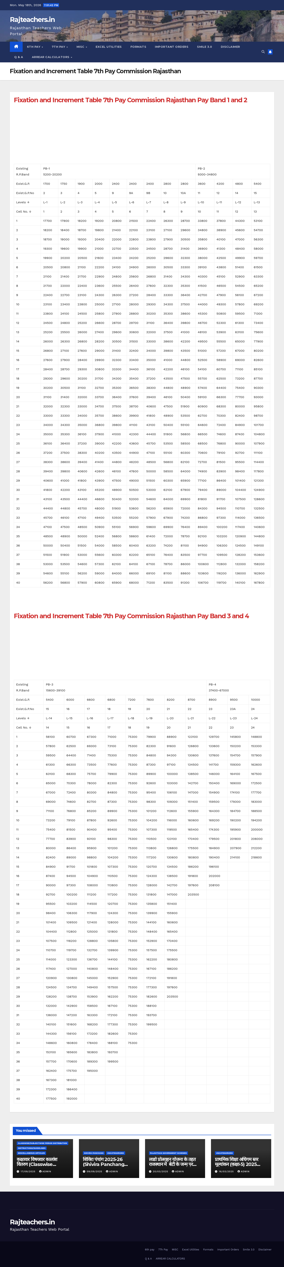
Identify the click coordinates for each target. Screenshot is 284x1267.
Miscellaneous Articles (31, 1153)
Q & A (18, 57)
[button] (263, 52)
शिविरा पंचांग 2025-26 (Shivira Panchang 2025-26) (103, 1164)
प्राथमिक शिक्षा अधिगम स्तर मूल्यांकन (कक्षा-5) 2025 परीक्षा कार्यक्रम (236, 1164)
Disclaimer (230, 47)
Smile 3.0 (204, 47)
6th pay (34, 47)
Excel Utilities (109, 47)
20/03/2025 (161, 1171)
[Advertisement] (132, 136)
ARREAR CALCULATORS (51, 57)
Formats (138, 47)
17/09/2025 (28, 1171)
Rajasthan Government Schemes (168, 1153)
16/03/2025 (227, 1171)
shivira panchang (94, 1153)
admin (45, 1171)
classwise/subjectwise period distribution (42, 1143)
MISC (81, 47)
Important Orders (171, 47)
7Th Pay (59, 47)
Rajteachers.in (32, 19)
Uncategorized (115, 1153)
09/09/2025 (95, 1171)
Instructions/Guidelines (31, 1148)
